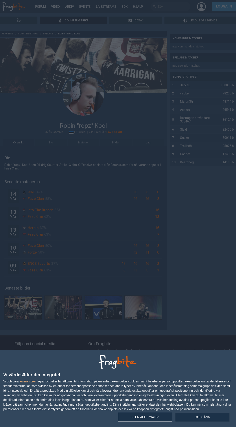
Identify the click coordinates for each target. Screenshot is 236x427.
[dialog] (118, 388)
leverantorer (28, 381)
